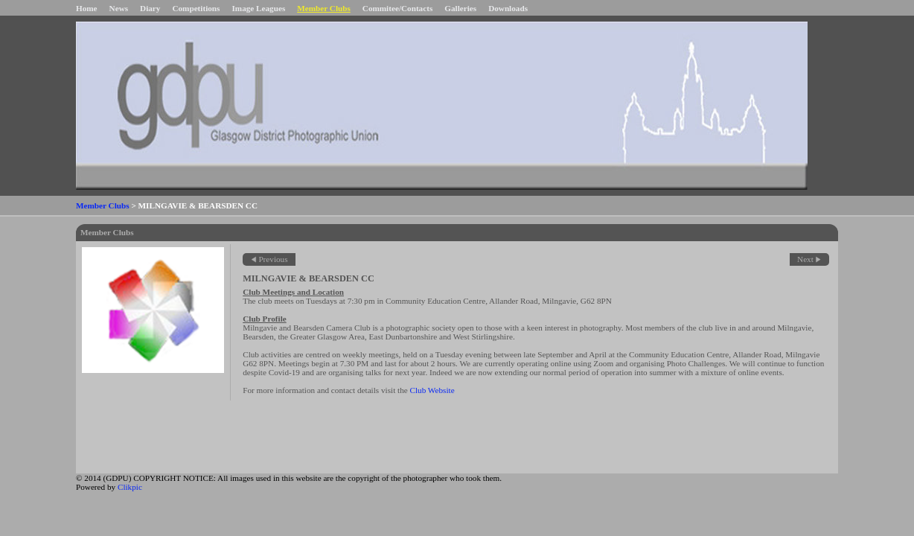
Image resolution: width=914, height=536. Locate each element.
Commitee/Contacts (397, 8)
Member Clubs (324, 8)
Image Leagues (258, 8)
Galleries (460, 8)
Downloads (508, 8)
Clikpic (130, 486)
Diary (150, 8)
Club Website (432, 390)
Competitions (196, 8)
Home (87, 8)
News (118, 8)
